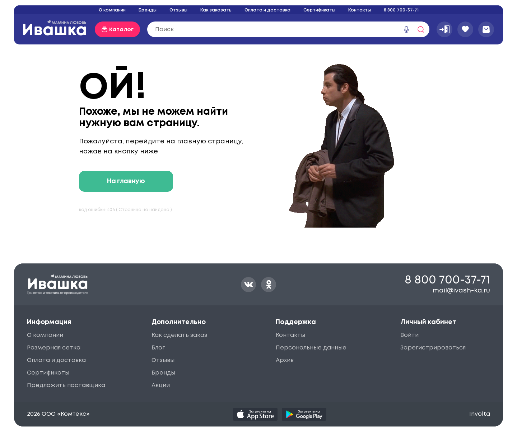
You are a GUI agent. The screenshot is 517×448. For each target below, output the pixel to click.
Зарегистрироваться (433, 348)
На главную (126, 181)
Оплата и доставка (267, 10)
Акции (161, 385)
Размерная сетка (53, 348)
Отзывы (178, 10)
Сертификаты (319, 10)
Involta (479, 414)
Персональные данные (311, 348)
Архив (285, 360)
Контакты (359, 10)
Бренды (148, 10)
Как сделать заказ (179, 335)
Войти (409, 335)
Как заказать (216, 10)
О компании (112, 10)
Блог (158, 348)
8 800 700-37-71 (401, 10)
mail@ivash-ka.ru (461, 291)
